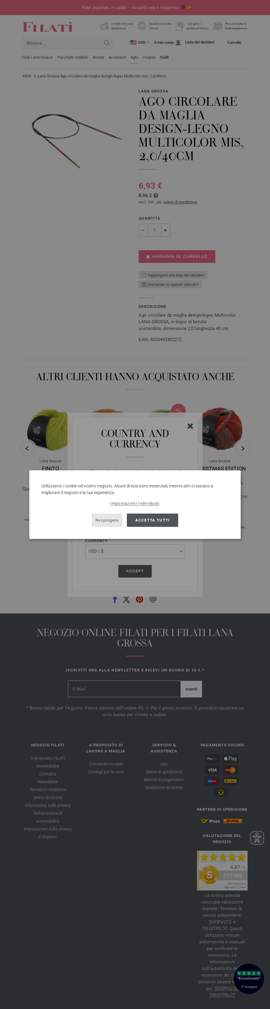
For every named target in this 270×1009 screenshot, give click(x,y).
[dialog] (135, 504)
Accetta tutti (152, 520)
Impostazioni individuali (134, 503)
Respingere (107, 520)
